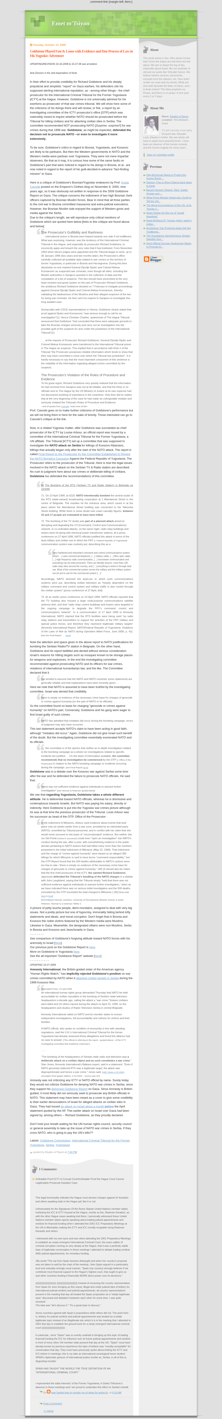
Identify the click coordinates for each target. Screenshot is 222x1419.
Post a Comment (53, 1403)
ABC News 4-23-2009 (113, 1072)
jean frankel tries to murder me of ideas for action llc (79, 1392)
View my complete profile (160, 154)
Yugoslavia (63, 1145)
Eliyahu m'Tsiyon (179, 116)
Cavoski (65, 406)
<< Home (49, 1411)
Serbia (50, 1145)
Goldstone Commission (55, 1140)
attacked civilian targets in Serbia (97, 978)
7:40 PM (72, 1152)
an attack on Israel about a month (87, 1106)
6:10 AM (117, 1392)
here (68, 635)
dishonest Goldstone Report (69, 1089)
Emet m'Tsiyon (70, 23)
